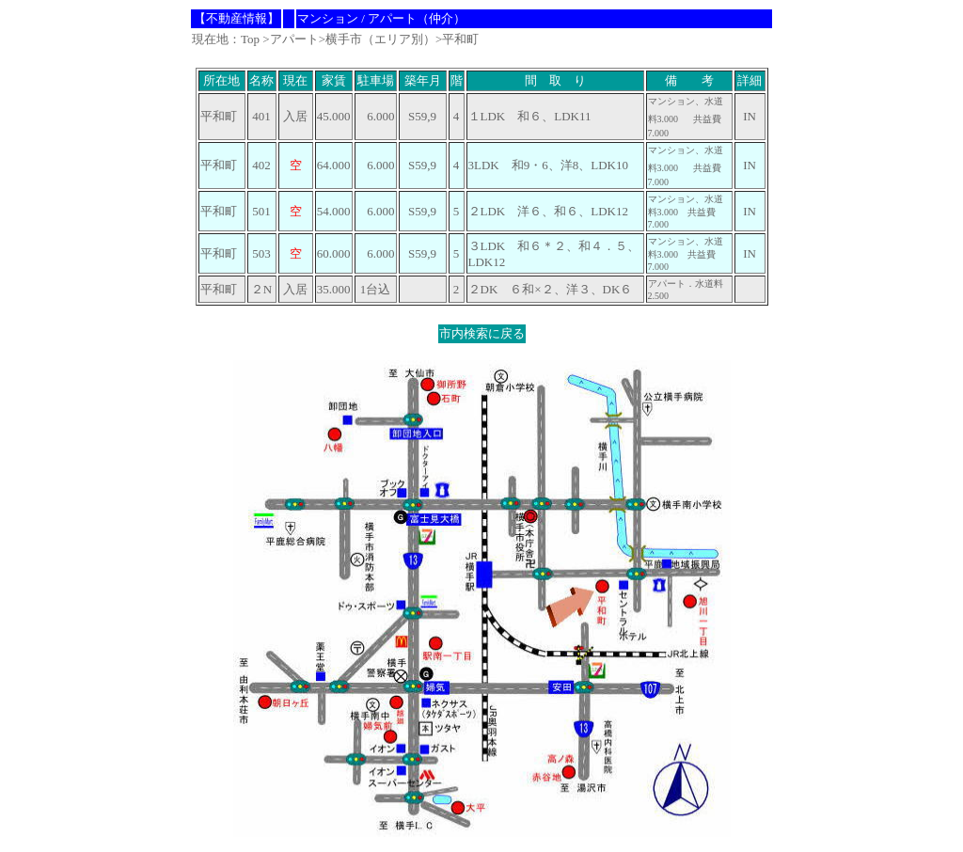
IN (749, 165)
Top (250, 39)
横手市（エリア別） (380, 39)
